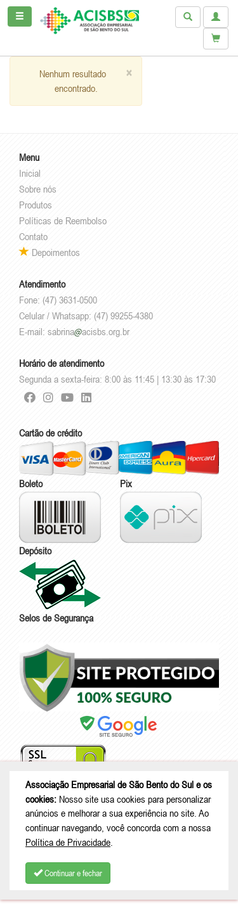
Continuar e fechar (68, 873)
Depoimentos (49, 252)
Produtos (35, 204)
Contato (33, 236)
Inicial (30, 173)
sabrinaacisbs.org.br (88, 331)
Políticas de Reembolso (63, 220)
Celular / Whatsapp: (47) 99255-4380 (86, 315)
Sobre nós (37, 189)
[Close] (129, 73)
